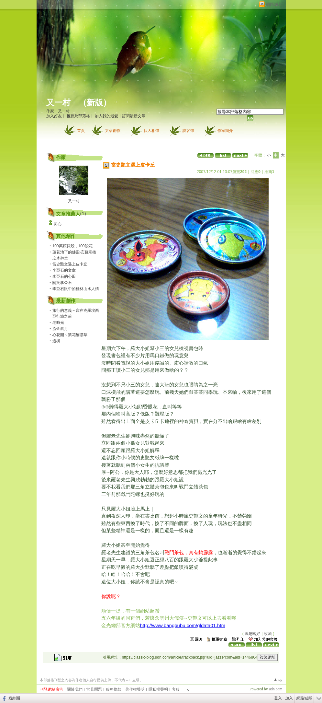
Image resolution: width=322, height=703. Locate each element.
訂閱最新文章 (133, 116)
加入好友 (54, 116)
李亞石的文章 (64, 270)
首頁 (81, 130)
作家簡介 (225, 130)
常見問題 (94, 689)
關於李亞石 (62, 282)
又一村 (58, 102)
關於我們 (75, 689)
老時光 (58, 322)
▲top (277, 679)
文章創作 (112, 130)
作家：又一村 (58, 111)
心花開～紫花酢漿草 (69, 335)
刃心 (57, 224)
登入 (278, 698)
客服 (176, 689)
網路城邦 (274, 4)
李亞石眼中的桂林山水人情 (75, 289)
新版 (95, 102)
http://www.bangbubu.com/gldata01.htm (183, 625)
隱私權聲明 (158, 689)
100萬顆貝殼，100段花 (72, 246)
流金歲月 (60, 328)
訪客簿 (188, 130)
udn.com (276, 689)
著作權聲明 (135, 689)
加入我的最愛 (106, 116)
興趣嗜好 (252, 633)
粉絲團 (14, 698)
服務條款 (113, 689)
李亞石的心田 (64, 276)
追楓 (56, 341)
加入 (289, 698)
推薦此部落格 (78, 116)
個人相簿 (151, 130)
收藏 (268, 633)
